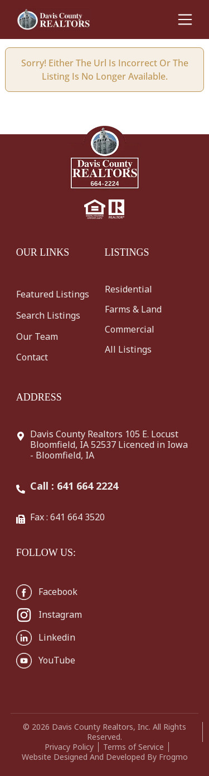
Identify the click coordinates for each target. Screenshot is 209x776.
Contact (32, 357)
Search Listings (48, 315)
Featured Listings (52, 294)
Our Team (37, 336)
